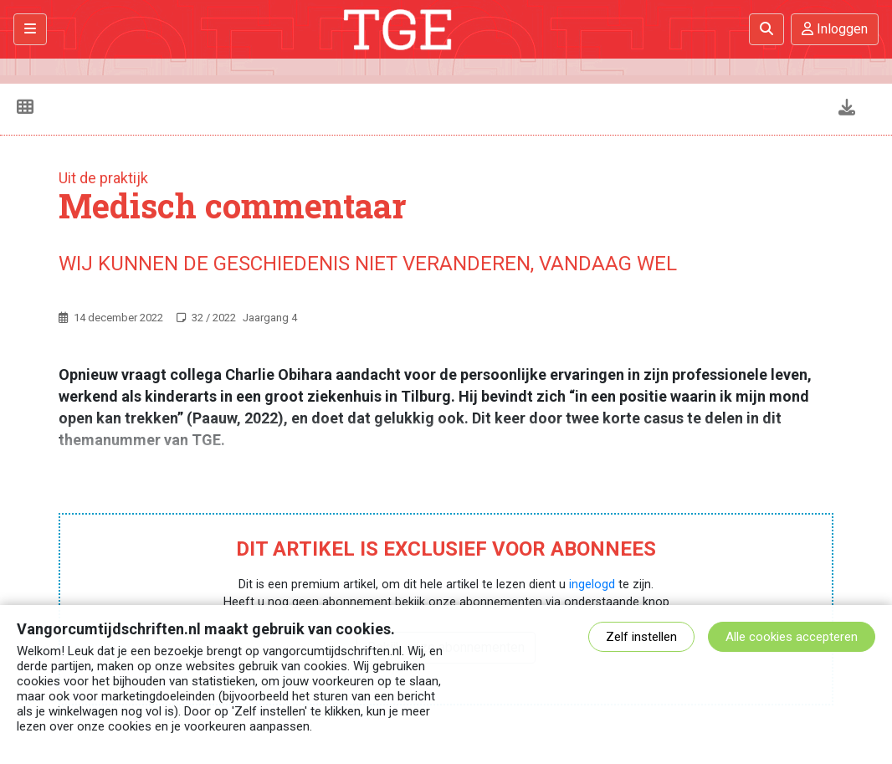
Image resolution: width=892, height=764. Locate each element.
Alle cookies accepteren (791, 636)
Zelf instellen (641, 636)
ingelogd (592, 584)
